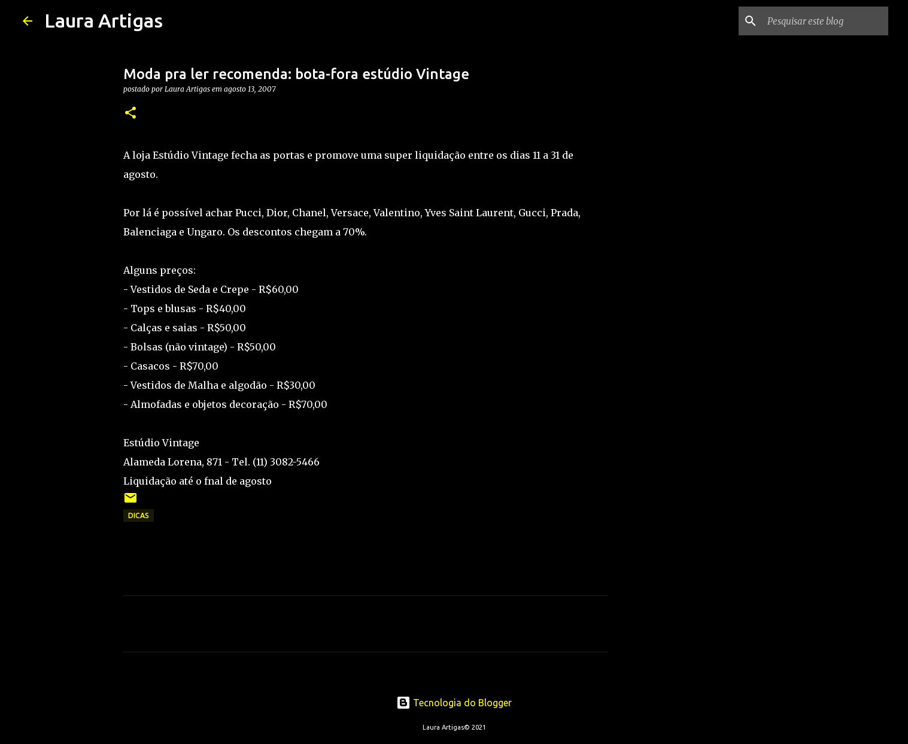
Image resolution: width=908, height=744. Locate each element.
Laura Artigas (103, 20)
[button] (130, 113)
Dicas (138, 515)
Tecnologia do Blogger (454, 702)
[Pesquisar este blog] (825, 21)
